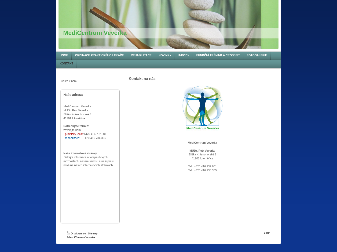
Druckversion (76, 233)
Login (267, 232)
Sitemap (92, 233)
